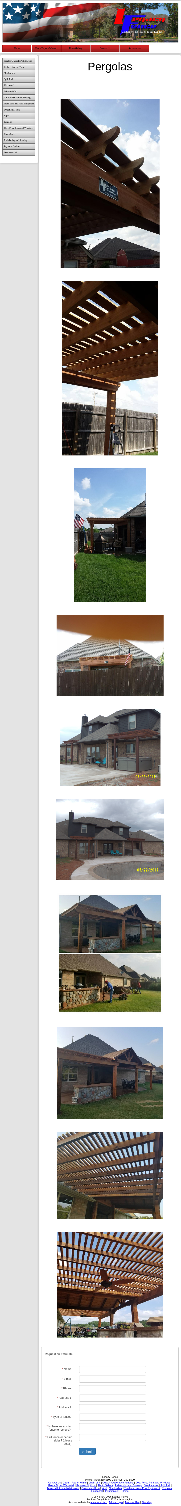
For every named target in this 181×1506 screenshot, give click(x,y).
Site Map (147, 1502)
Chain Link (9, 134)
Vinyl (6, 116)
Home (17, 48)
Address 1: (64, 1397)
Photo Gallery (75, 48)
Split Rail (8, 79)
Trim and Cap (10, 91)
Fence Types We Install (46, 48)
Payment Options (12, 146)
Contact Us (105, 48)
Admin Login (116, 1502)
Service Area (134, 48)
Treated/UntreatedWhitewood (18, 61)
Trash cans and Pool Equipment (19, 103)
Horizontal (9, 85)
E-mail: (67, 1378)
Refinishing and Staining (15, 140)
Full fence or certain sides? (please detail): (58, 1440)
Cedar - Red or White (14, 67)
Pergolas (8, 122)
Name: (67, 1369)
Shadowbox (9, 73)
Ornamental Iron (12, 109)
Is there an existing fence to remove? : (59, 1428)
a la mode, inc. (98, 1502)
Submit (87, 1452)
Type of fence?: (61, 1416)
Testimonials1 (10, 152)
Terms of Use (132, 1502)
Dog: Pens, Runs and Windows (18, 128)
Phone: (66, 1388)
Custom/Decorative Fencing (17, 97)
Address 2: (64, 1407)
